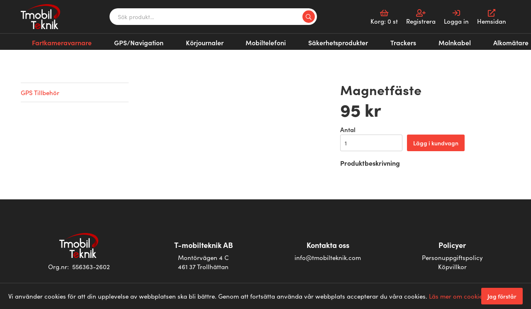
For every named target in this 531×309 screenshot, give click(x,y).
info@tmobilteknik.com (328, 257)
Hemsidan (491, 17)
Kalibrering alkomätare (473, 41)
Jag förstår (501, 296)
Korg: (384, 17)
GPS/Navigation (112, 41)
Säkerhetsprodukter (263, 41)
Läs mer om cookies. (458, 296)
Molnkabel (347, 41)
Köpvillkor (452, 266)
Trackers (312, 41)
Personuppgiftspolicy (452, 257)
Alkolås (422, 41)
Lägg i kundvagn (435, 143)
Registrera (421, 17)
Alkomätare (386, 41)
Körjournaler (162, 41)
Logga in (456, 17)
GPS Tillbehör (40, 92)
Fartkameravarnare (52, 41)
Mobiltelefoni (207, 41)
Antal (348, 129)
